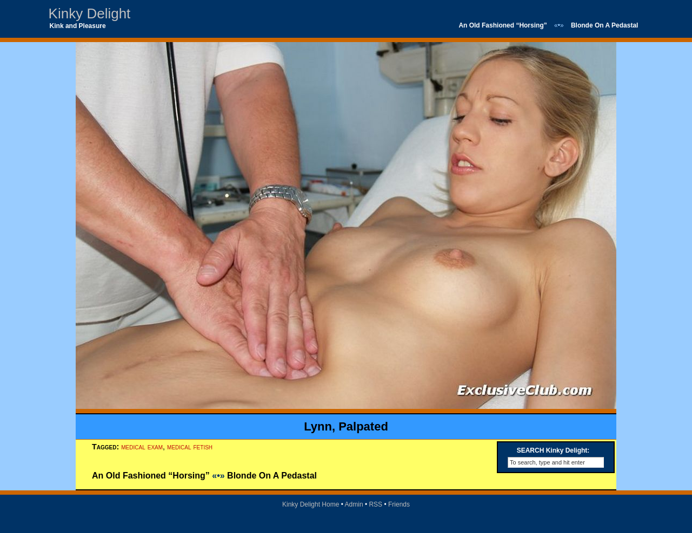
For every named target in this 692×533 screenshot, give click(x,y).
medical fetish (189, 446)
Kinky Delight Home (310, 504)
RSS (375, 504)
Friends (399, 504)
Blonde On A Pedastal (604, 25)
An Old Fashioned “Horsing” (502, 25)
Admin (354, 504)
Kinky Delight (90, 13)
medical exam (142, 446)
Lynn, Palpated (346, 426)
